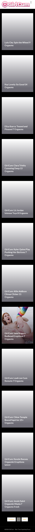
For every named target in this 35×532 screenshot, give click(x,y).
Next (24, 519)
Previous (11, 519)
